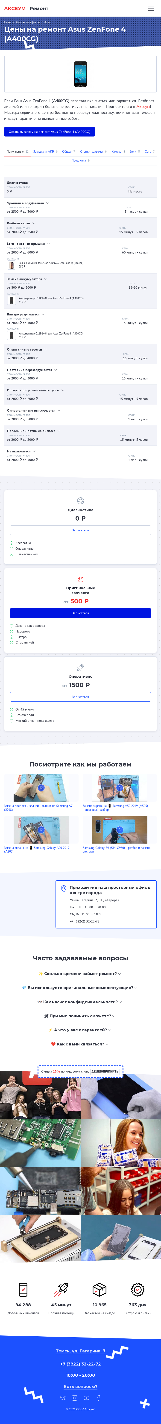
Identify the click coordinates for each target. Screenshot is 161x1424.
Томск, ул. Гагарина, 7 (80, 1351)
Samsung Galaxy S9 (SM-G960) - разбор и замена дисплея (116, 849)
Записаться (80, 530)
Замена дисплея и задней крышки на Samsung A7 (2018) (38, 807)
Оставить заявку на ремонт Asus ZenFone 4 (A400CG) (49, 132)
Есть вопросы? (80, 1386)
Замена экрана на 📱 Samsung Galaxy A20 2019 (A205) (36, 849)
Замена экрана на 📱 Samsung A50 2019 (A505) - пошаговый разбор (116, 807)
